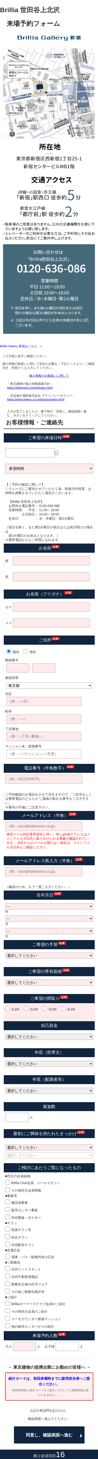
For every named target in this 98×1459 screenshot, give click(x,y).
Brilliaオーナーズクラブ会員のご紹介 (38, 1304)
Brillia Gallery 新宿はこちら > (21, 346)
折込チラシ (19, 1237)
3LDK (52, 1009)
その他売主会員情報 (26, 1190)
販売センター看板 (24, 1210)
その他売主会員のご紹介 (29, 1311)
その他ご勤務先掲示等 (27, 1292)
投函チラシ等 (21, 1230)
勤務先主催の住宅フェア (29, 1284)
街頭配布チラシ (22, 1245)
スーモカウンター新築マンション (36, 1319)
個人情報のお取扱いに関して (49, 375)
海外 (33, 652)
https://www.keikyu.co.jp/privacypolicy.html (35, 399)
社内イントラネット (26, 1269)
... (56, 453)
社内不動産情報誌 (24, 1277)
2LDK (34, 1009)
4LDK (71, 1009)
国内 (16, 652)
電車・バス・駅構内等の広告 (32, 1257)
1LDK (15, 1009)
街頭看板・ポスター (26, 1217)
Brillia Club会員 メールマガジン (35, 1183)
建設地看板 (19, 1202)
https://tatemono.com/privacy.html (30, 387)
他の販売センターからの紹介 (32, 1326)
